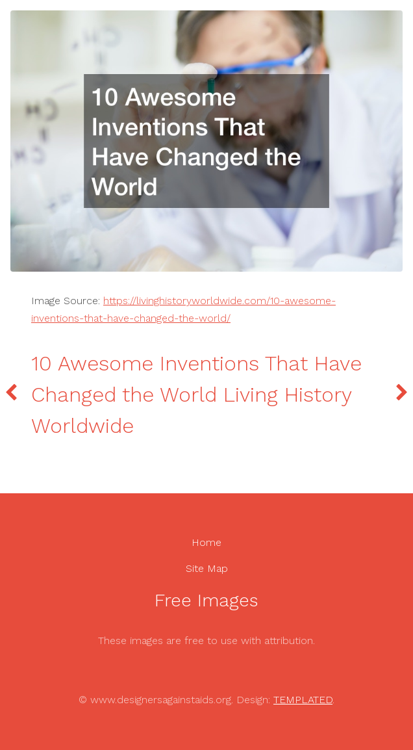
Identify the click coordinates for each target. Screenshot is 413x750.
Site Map (207, 568)
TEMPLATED (302, 699)
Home (206, 542)
